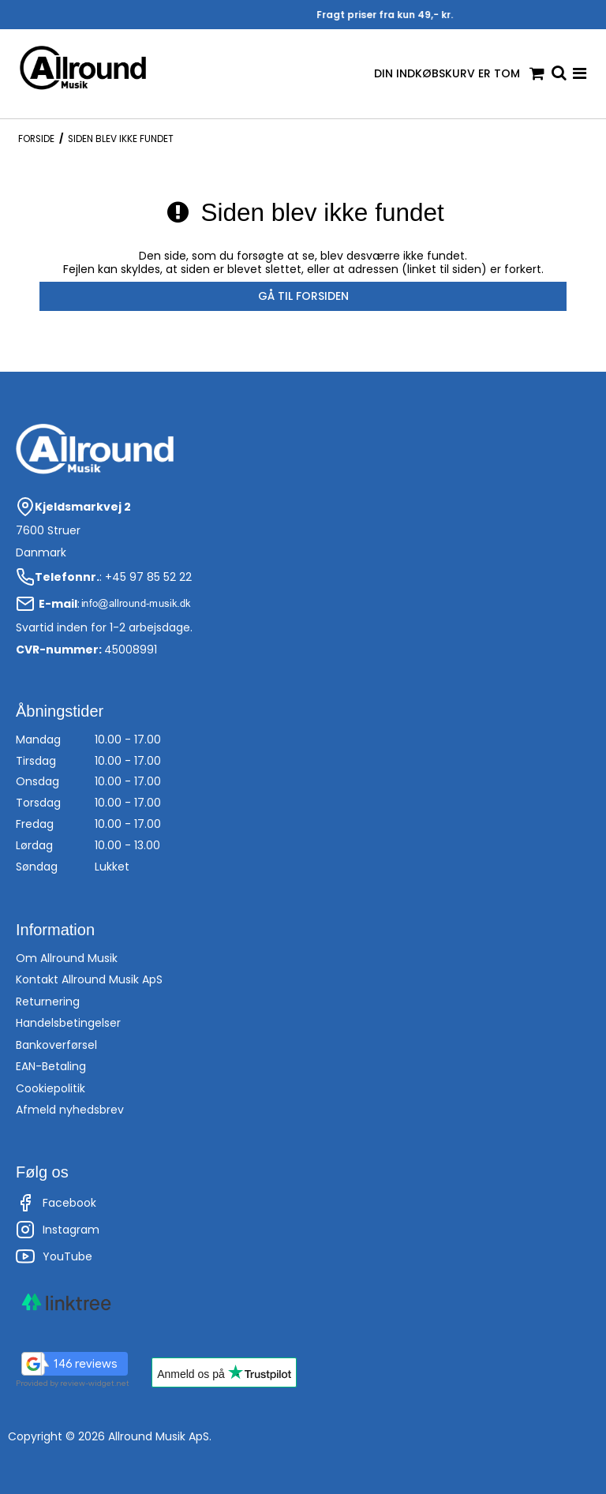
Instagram (57, 1229)
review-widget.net (94, 1383)
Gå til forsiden (303, 296)
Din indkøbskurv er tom (459, 73)
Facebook (56, 1202)
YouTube (54, 1256)
